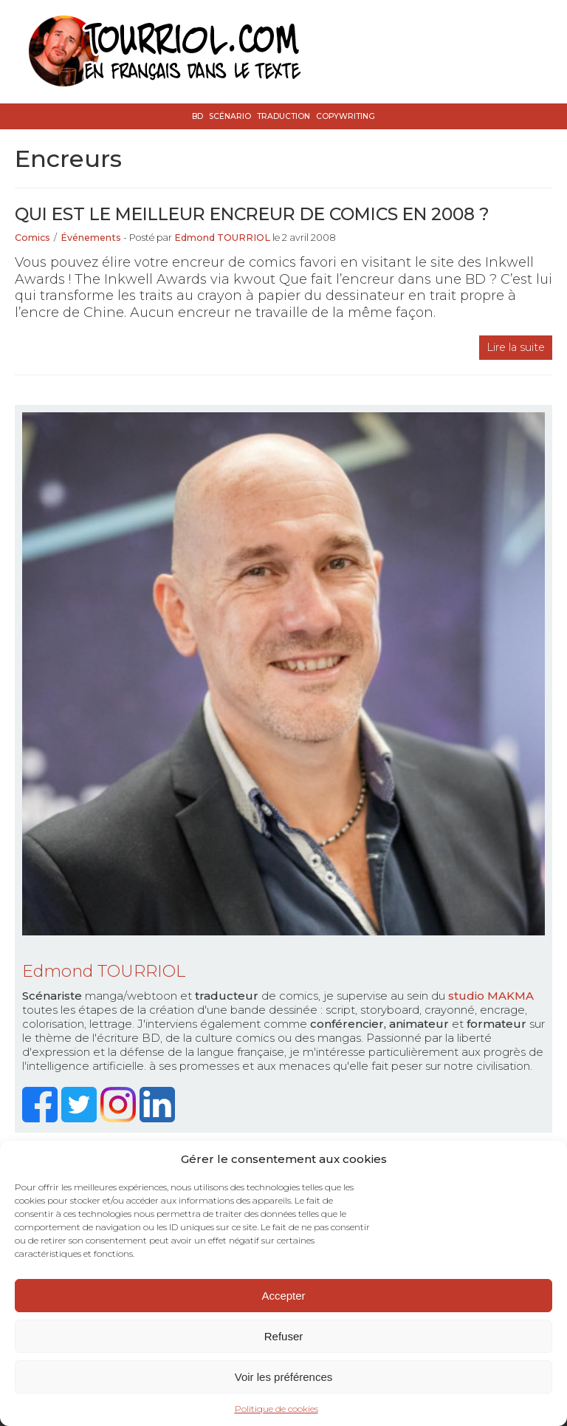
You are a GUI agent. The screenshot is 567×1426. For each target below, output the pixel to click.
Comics (32, 237)
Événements (91, 237)
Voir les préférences (284, 1377)
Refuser (283, 1336)
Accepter (283, 1295)
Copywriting (345, 116)
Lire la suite (516, 347)
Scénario (230, 116)
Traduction (283, 116)
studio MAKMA (491, 996)
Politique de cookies (276, 1408)
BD (197, 116)
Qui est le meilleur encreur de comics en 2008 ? (252, 214)
